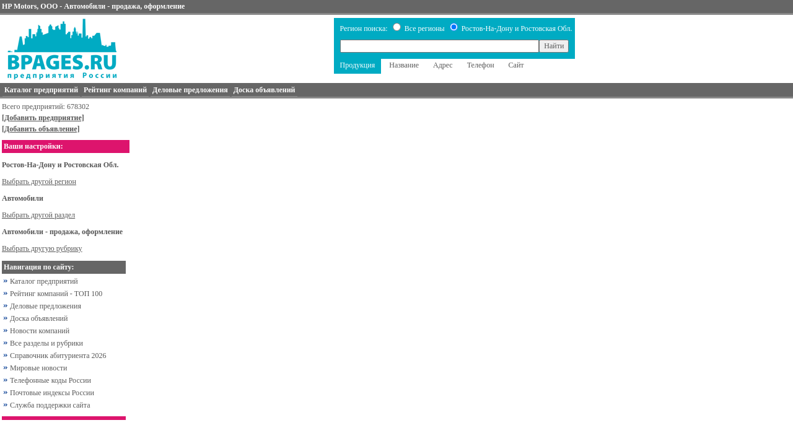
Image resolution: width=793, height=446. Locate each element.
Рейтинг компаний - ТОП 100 (56, 293)
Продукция (357, 65)
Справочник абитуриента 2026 (58, 355)
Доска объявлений (39, 318)
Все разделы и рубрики (46, 343)
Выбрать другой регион (39, 181)
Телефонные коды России (50, 380)
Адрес (443, 65)
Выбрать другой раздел (38, 215)
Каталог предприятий (44, 281)
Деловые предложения (45, 306)
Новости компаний (39, 330)
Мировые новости (38, 368)
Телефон (480, 65)
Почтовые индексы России (52, 392)
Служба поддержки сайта (50, 405)
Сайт (516, 65)
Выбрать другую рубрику (42, 248)
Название (404, 65)
